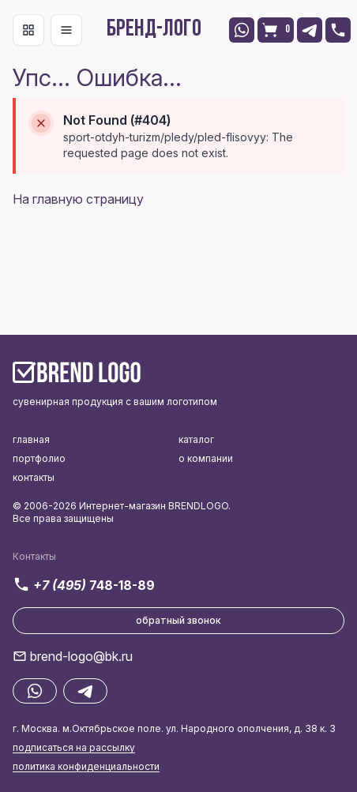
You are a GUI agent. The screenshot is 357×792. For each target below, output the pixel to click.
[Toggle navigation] (28, 30)
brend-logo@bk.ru (81, 656)
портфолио (39, 458)
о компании (205, 458)
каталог (196, 439)
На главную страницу (78, 199)
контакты (33, 477)
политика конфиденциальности (86, 766)
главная (31, 439)
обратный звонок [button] (178, 620)
